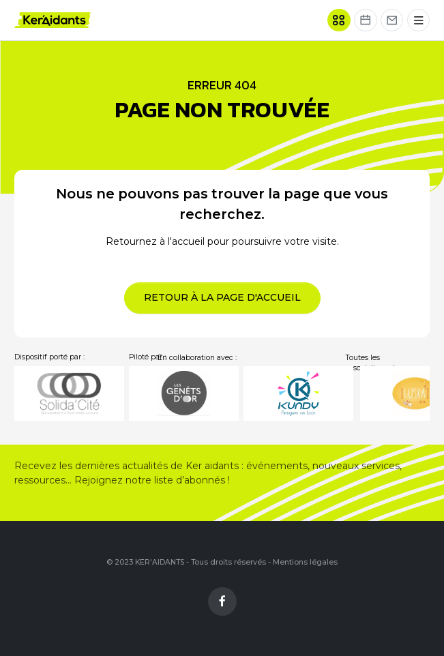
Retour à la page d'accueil (222, 297)
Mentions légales (305, 562)
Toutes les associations (372, 363)
